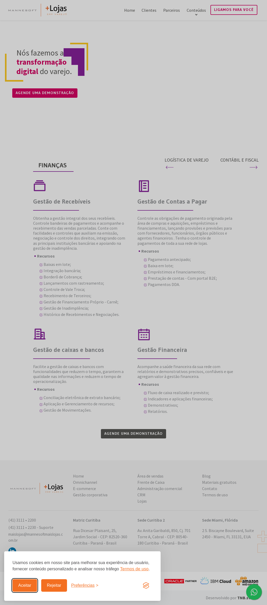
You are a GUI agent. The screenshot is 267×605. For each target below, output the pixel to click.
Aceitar (24, 585)
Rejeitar (54, 585)
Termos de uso (134, 569)
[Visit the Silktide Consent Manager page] (146, 585)
